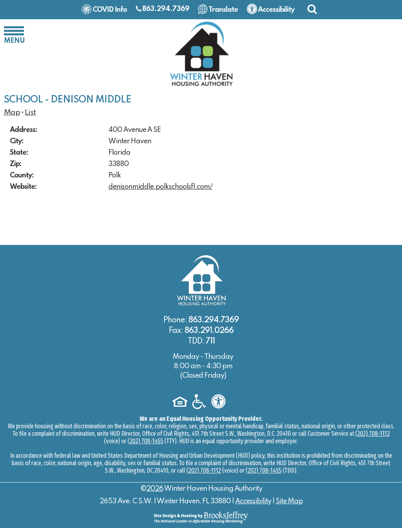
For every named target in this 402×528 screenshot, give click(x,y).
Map (12, 113)
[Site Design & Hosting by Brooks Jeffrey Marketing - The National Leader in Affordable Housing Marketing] (201, 517)
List (30, 113)
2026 (154, 488)
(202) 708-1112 (372, 433)
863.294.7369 (165, 9)
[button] (311, 9)
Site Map (289, 501)
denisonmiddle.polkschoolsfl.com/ (160, 186)
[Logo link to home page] (201, 53)
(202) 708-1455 (145, 441)
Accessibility (253, 501)
